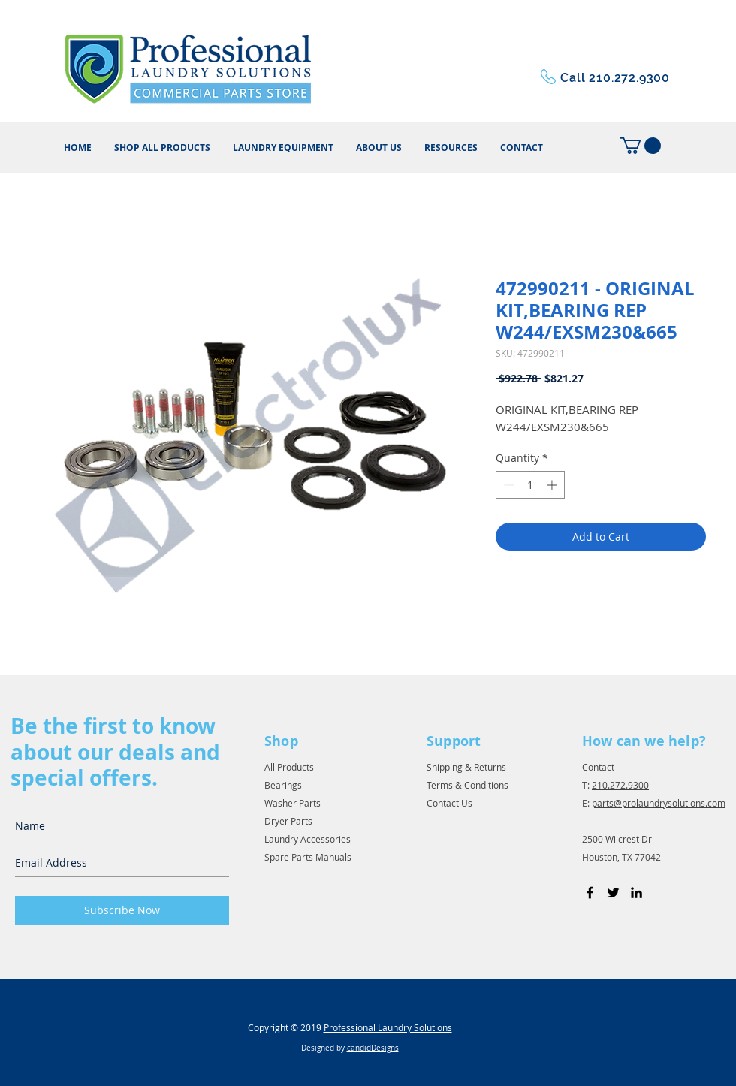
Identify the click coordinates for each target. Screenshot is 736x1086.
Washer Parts (292, 803)
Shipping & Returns (466, 767)
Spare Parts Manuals (307, 857)
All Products (289, 767)
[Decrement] (507, 485)
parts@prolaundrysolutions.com (658, 803)
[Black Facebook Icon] (590, 892)
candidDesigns (373, 1048)
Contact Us (449, 803)
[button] (451, 148)
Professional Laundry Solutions (388, 1027)
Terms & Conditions (467, 785)
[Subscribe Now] (122, 910)
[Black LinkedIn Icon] (636, 892)
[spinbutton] (530, 485)
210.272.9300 (620, 785)
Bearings (283, 785)
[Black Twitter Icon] (613, 892)
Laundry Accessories (307, 839)
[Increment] (553, 485)
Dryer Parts (288, 821)
